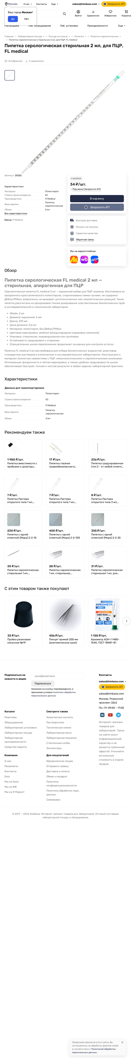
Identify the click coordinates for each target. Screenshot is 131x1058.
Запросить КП (114, 4)
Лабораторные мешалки (61, 737)
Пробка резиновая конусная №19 (19, 641)
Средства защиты (16, 746)
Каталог (10, 711)
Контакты (41, 4)
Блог (7, 776)
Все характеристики (16, 213)
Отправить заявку (57, 766)
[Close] (122, 1042)
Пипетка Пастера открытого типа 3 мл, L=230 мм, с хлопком (104, 500)
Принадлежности (97, 25)
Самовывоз (53, 799)
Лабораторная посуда (18, 732)
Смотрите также (57, 711)
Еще (53, 4)
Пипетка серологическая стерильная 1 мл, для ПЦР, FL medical (107, 572)
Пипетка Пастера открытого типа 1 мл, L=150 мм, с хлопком (62, 500)
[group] (73, 122)
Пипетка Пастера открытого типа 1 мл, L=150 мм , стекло (20, 500)
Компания (11, 755)
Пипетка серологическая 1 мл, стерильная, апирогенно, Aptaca (65, 572)
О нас (26, 4)
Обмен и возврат (56, 776)
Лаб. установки (69, 25)
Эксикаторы (54, 748)
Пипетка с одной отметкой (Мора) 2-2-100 (64, 536)
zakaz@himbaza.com (84, 4)
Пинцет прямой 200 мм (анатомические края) (63, 641)
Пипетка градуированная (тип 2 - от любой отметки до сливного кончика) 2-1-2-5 (107, 465)
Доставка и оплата (58, 771)
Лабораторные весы (59, 732)
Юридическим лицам (59, 761)
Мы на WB (11, 786)
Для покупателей (57, 755)
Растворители (55, 722)
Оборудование (14, 722)
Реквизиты (11, 766)
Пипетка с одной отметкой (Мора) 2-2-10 (21, 536)
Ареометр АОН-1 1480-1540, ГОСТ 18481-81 (105, 641)
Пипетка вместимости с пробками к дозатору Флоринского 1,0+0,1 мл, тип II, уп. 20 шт (22, 465)
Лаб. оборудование (39, 25)
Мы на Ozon (12, 781)
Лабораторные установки (21, 727)
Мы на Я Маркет (14, 791)
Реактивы (11, 717)
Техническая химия (58, 727)
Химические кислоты (59, 717)
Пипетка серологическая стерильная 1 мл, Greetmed (23, 572)
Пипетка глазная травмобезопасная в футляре (62, 465)
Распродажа (12, 25)
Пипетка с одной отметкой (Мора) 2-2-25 (106, 536)
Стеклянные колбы (58, 743)
